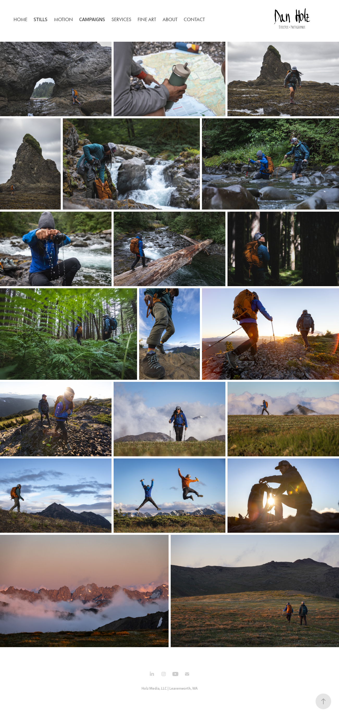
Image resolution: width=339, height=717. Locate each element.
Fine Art (147, 19)
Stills (40, 19)
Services (121, 19)
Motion (63, 19)
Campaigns (92, 19)
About (170, 19)
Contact (194, 19)
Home (20, 19)
